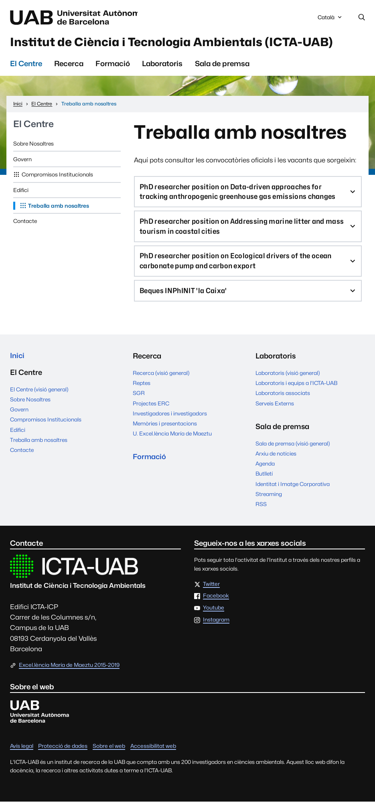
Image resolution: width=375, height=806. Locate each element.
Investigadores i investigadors (170, 418)
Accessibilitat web (153, 750)
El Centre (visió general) (39, 394)
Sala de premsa (222, 65)
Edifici (20, 191)
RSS (261, 508)
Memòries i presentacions (165, 428)
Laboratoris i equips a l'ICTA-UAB (296, 387)
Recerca (68, 65)
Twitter (211, 588)
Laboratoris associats (282, 397)
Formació (112, 65)
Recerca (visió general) (161, 377)
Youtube (213, 612)
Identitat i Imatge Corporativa (292, 488)
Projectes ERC (151, 407)
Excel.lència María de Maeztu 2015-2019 (69, 669)
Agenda (265, 468)
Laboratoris (162, 65)
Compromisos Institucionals (57, 175)
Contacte (25, 222)
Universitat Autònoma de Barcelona (79, 17)
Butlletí (264, 478)
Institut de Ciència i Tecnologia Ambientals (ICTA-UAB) (180, 42)
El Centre (26, 65)
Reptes (141, 387)
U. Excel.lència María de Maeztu (172, 438)
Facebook (216, 600)
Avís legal (21, 750)
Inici (17, 360)
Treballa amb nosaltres (58, 207)
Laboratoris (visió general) (287, 377)
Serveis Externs (274, 407)
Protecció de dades (62, 750)
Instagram (216, 624)
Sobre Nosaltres (33, 145)
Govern (22, 160)
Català (330, 19)
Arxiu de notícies (275, 458)
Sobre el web (109, 750)
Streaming (268, 498)
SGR (139, 397)
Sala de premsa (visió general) (292, 447)
